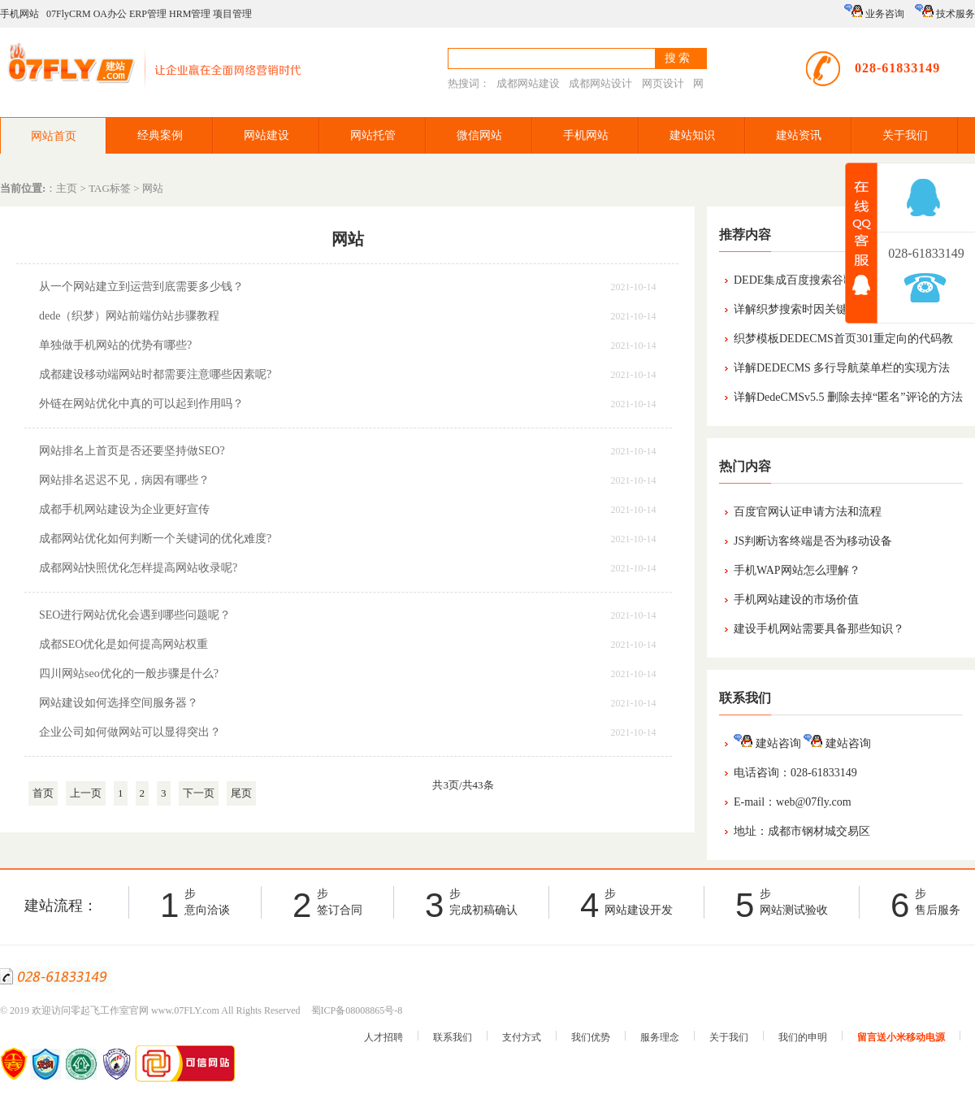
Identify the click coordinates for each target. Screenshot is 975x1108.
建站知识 (692, 135)
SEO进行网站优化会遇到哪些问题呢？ (135, 615)
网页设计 (663, 83)
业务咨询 (874, 12)
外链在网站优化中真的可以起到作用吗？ (141, 404)
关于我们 (905, 135)
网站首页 (53, 136)
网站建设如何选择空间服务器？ (118, 703)
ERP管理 (148, 14)
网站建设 (266, 135)
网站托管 (373, 135)
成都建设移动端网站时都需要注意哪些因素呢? (155, 374)
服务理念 (659, 1037)
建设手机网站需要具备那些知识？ (819, 629)
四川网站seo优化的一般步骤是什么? (129, 673)
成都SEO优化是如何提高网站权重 (123, 644)
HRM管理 (189, 14)
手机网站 (19, 14)
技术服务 (945, 12)
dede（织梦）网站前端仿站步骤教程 (129, 316)
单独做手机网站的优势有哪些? (115, 345)
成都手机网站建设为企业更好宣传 (124, 509)
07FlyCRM (68, 14)
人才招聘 (383, 1037)
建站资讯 (798, 135)
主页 (66, 188)
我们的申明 (802, 1037)
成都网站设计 (600, 83)
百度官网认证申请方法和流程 (808, 512)
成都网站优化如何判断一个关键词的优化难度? (155, 538)
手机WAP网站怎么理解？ (797, 570)
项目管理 (232, 14)
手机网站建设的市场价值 (796, 599)
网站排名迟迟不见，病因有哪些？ (124, 480)
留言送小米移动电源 (901, 1037)
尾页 (241, 793)
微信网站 (479, 135)
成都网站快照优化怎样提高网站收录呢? (138, 568)
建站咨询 (767, 743)
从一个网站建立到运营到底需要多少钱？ (141, 286)
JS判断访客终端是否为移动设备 (813, 541)
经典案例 (160, 135)
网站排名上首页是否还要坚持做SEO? (132, 451)
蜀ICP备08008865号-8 (357, 1010)
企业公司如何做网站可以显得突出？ (130, 732)
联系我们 (452, 1037)
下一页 (198, 793)
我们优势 (590, 1037)
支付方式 (521, 1037)
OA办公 (110, 14)
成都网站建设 (528, 83)
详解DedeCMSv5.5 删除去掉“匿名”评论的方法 (848, 397)
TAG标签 (110, 188)
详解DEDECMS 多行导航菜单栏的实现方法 (842, 368)
